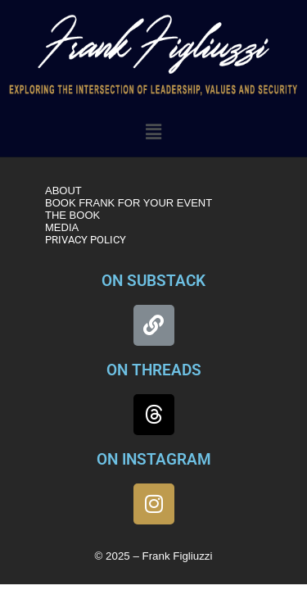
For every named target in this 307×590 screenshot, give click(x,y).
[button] (153, 132)
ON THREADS (153, 370)
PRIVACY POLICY (85, 240)
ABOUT (63, 190)
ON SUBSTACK (153, 280)
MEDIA (62, 227)
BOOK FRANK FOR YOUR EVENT (128, 203)
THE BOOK (72, 215)
